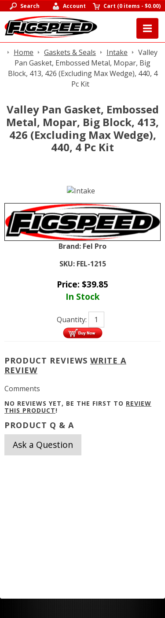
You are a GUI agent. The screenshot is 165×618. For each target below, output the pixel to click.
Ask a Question (43, 445)
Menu (147, 28)
